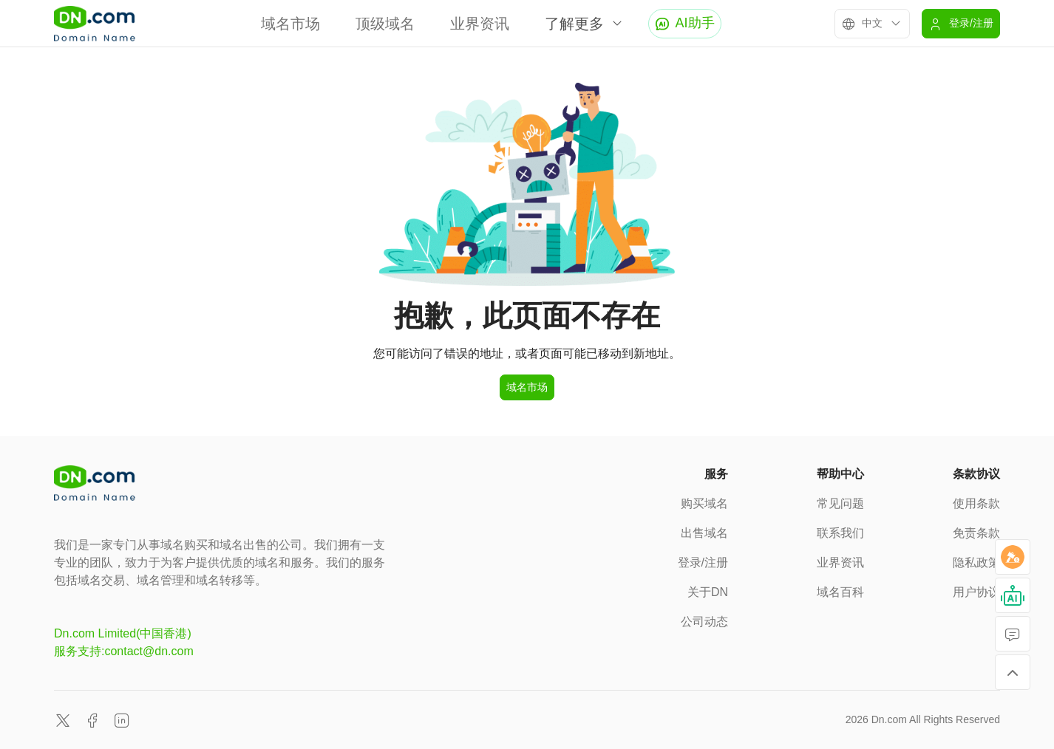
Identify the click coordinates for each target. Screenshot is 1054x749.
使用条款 (976, 503)
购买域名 (704, 503)
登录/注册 (703, 562)
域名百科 (840, 592)
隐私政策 (976, 562)
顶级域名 (385, 24)
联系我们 (840, 533)
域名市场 (290, 24)
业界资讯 (479, 24)
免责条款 (976, 533)
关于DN (707, 592)
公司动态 (704, 621)
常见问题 (840, 503)
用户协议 (976, 592)
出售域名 (704, 533)
